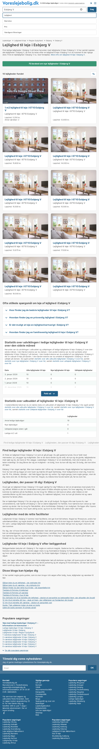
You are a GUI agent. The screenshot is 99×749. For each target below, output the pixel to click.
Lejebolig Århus (9, 743)
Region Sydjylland (36, 40)
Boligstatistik (41, 708)
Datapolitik (40, 692)
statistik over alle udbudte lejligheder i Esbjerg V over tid (58, 359)
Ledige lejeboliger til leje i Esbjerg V (18, 628)
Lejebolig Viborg (9, 722)
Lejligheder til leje (10, 740)
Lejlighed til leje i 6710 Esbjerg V (21, 114)
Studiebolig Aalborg (60, 736)
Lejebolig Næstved (60, 722)
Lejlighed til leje (20, 40)
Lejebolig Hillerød (59, 724)
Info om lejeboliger (43, 710)
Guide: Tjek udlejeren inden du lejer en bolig (21, 605)
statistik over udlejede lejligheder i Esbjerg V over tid (40, 409)
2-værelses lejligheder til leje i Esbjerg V (20, 637)
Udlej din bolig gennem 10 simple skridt (19, 607)
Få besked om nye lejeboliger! (91, 3)
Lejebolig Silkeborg (77, 701)
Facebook (4, 713)
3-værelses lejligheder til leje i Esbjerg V (20, 639)
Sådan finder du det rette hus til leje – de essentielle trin (26, 588)
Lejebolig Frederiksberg (79, 689)
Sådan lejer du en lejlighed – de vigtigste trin (21, 583)
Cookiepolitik (41, 694)
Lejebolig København (61, 738)
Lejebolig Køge (9, 736)
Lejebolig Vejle (75, 703)
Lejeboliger (7, 40)
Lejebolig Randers (10, 733)
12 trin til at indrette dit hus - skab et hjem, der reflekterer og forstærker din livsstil (38, 600)
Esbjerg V (58, 40)
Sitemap (39, 713)
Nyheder (39, 696)
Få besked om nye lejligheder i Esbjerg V (49, 63)
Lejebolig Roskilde (10, 727)
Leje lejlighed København (13, 731)
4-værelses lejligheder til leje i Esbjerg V (20, 642)
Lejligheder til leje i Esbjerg (14, 630)
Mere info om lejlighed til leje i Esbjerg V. (68, 55)
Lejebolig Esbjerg (76, 687)
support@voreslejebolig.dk (14, 687)
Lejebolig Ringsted (76, 683)
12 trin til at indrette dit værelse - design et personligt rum (27, 603)
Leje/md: (9, 117)
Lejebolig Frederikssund (79, 694)
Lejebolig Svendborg (11, 729)
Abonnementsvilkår (44, 689)
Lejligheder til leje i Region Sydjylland (18, 632)
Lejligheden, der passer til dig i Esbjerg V (65, 442)
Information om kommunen (15, 625)
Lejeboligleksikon (43, 706)
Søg (92, 9)
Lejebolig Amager (76, 685)
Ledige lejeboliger (76, 699)
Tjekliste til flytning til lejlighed (15, 590)
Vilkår (38, 687)
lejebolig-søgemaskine (76, 3)
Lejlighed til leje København (63, 731)
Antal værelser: (11, 120)
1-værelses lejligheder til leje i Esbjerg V (19, 635)
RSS (37, 715)
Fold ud (47, 393)
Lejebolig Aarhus (10, 738)
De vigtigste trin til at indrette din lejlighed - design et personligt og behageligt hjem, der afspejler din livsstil (49, 598)
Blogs (38, 699)
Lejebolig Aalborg (59, 727)
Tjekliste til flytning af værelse (15, 593)
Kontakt (39, 685)
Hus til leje (56, 733)
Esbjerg (49, 40)
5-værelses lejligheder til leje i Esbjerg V (20, 644)
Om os (38, 683)
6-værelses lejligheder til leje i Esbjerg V (20, 646)
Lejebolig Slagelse (76, 692)
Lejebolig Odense (59, 729)
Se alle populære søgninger (16, 650)
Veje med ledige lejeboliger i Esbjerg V (19, 623)
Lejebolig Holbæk (10, 724)
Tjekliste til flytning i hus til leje (15, 595)
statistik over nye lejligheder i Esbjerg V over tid (25, 361)
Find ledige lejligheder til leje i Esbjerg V (23, 442)
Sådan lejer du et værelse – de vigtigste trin (21, 585)
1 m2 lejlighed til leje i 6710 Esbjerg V (24, 109)
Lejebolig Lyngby (76, 696)
